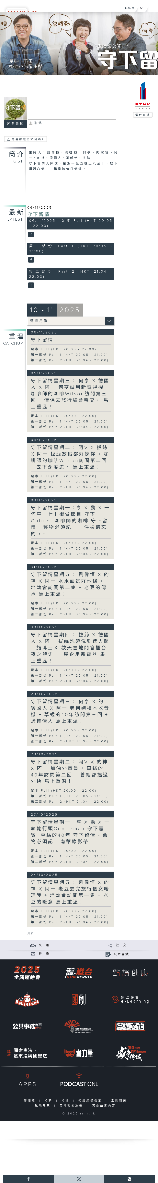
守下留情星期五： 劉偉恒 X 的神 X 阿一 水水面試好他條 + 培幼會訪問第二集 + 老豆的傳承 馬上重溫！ (70, 584)
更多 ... (32, 933)
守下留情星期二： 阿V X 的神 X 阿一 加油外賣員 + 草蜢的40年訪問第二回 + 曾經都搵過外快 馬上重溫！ (70, 771)
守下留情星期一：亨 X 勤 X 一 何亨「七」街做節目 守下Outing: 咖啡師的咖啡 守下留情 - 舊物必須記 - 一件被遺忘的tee (70, 521)
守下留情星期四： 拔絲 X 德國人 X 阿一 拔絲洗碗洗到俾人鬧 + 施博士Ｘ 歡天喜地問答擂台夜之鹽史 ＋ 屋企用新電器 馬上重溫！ (70, 648)
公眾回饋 (121, 954)
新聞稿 (30, 1100)
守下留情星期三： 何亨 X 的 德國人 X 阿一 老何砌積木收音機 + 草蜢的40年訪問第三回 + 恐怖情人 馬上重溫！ (70, 711)
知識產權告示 (91, 1100)
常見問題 (120, 1100)
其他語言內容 (105, 1105)
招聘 (49, 1100)
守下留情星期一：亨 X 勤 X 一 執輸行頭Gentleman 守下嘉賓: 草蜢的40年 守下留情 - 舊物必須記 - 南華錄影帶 (70, 832)
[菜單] (152, 7)
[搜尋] (141, 7)
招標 (66, 1100)
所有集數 (15, 124)
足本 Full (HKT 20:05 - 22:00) (64, 349)
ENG (127, 7)
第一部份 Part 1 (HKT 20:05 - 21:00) (69, 355)
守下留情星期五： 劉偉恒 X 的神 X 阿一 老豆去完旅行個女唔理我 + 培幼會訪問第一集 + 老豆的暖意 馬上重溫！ (70, 892)
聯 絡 (44, 954)
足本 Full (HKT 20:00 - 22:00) (64, 416)
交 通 (44, 945)
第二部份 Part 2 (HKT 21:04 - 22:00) (70, 360)
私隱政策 (43, 1105)
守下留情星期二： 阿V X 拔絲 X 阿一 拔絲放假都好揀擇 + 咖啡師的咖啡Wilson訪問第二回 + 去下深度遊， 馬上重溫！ (70, 457)
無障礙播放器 (72, 1105)
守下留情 (38, 214)
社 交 (121, 945)
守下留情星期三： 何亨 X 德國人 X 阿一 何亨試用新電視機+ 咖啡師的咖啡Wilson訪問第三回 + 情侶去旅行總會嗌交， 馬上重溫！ (70, 394)
